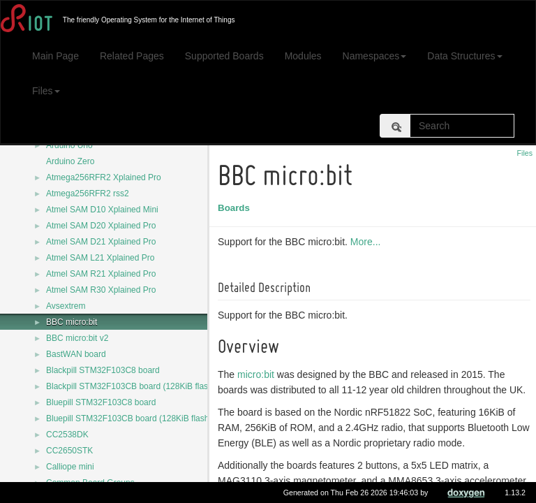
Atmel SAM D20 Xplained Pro (101, 226)
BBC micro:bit (71, 322)
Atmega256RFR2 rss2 (87, 193)
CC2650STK (69, 450)
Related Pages (132, 55)
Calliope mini (70, 467)
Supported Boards (224, 55)
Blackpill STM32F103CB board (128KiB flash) (131, 386)
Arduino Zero (70, 161)
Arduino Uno (69, 145)
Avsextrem (65, 306)
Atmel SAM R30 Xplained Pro (101, 290)
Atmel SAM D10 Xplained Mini (102, 209)
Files (46, 90)
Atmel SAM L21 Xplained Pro (100, 258)
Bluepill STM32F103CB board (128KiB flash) (128, 418)
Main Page (55, 55)
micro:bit (257, 374)
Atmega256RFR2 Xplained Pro (103, 177)
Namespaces (375, 55)
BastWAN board (76, 354)
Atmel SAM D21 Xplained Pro (101, 242)
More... (367, 241)
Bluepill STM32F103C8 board (101, 402)
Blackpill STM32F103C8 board (103, 370)
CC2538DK (67, 434)
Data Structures (464, 55)
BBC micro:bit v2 (77, 338)
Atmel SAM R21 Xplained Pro (101, 274)
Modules (303, 55)
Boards (236, 208)
